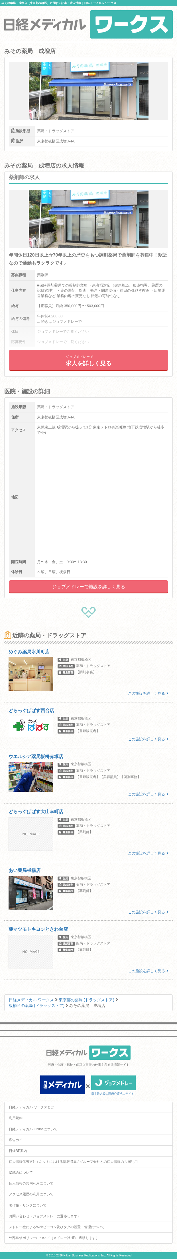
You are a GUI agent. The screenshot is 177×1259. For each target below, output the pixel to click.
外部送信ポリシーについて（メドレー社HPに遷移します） (54, 1238)
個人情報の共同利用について (31, 1183)
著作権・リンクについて (27, 1205)
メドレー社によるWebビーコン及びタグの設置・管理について (57, 1227)
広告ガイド (17, 1140)
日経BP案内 (18, 1151)
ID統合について (21, 1173)
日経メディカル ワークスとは (31, 1107)
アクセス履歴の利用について (31, 1194)
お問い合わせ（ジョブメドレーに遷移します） (45, 1216)
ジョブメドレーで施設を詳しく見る (88, 586)
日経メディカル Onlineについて (33, 1129)
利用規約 (16, 1118)
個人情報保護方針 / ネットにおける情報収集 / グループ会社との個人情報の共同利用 (73, 1162)
